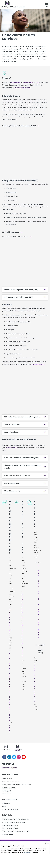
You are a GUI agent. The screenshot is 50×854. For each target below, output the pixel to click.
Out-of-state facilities (12, 483)
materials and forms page (22, 87)
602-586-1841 (15, 82)
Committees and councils (10, 809)
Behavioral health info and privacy (17, 475)
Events (4, 806)
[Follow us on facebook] (4, 757)
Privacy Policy (27, 852)
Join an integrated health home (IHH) (18, 297)
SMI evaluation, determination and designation (22, 417)
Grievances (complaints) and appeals (14, 822)
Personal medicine (11, 432)
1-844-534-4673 (38, 620)
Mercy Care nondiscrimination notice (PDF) (16, 831)
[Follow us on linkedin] (9, 757)
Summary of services (12, 424)
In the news (6, 803)
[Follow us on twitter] (14, 757)
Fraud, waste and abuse (10, 825)
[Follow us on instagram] (19, 757)
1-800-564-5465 (28, 82)
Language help (7, 791)
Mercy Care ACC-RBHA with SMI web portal (16, 784)
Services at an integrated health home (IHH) (20, 289)
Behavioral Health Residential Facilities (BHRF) (21, 457)
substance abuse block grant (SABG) (22, 624)
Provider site (6, 794)
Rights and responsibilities (10, 828)
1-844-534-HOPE (38, 582)
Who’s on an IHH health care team (15, 237)
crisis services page (34, 683)
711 (38, 82)
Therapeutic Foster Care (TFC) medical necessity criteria (22, 466)
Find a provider (7, 778)
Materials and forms (8, 788)
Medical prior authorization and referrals (15, 819)
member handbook (38, 364)
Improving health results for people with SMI (19, 126)
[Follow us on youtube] (24, 757)
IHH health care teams (10, 232)
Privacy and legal (7, 834)
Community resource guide (11, 782)
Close (47, 843)
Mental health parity (12, 491)
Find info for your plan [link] (9, 767)
